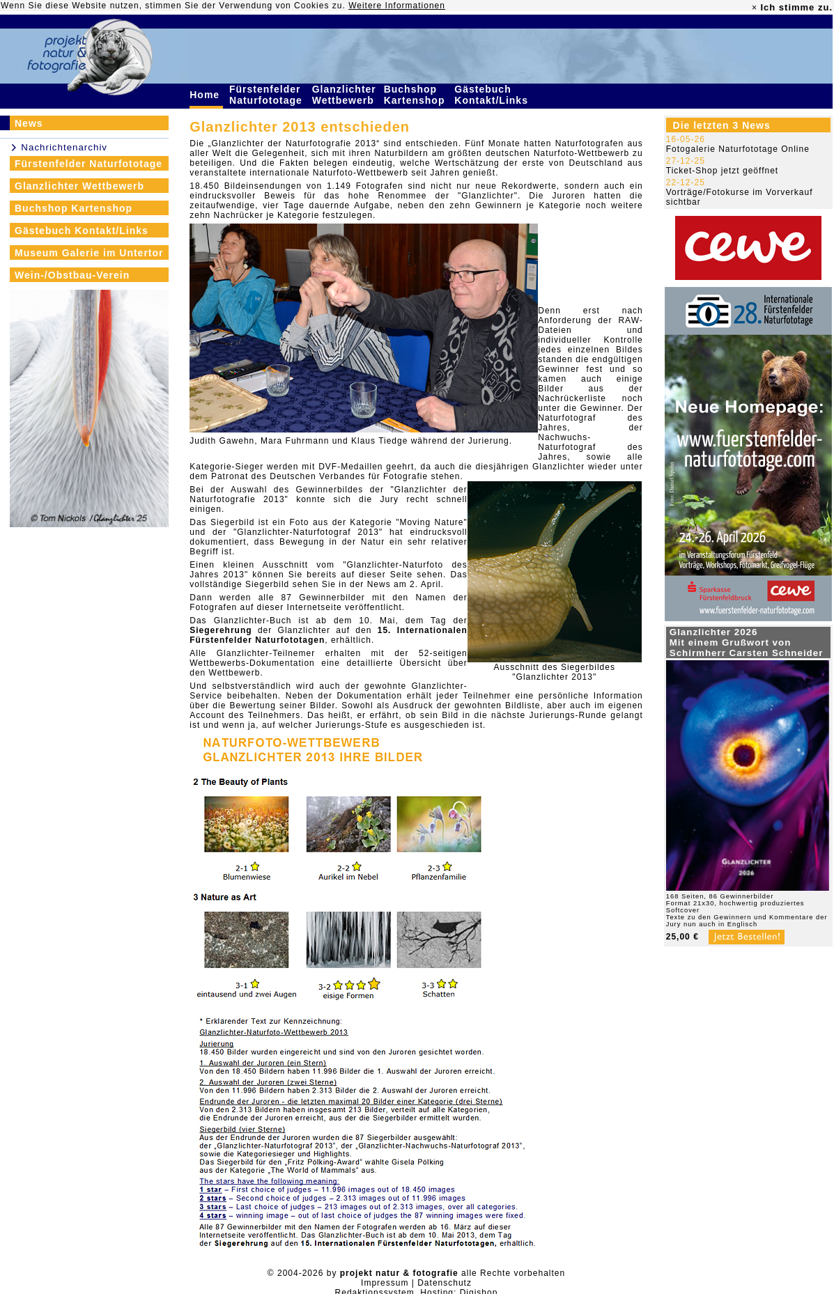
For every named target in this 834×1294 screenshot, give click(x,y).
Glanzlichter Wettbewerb (345, 95)
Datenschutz (444, 1283)
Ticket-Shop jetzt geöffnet (722, 171)
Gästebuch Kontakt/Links (492, 95)
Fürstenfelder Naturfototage (267, 95)
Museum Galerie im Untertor (89, 252)
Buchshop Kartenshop (416, 95)
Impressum (384, 1283)
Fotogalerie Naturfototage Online (738, 149)
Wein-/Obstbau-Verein (72, 275)
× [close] (754, 8)
